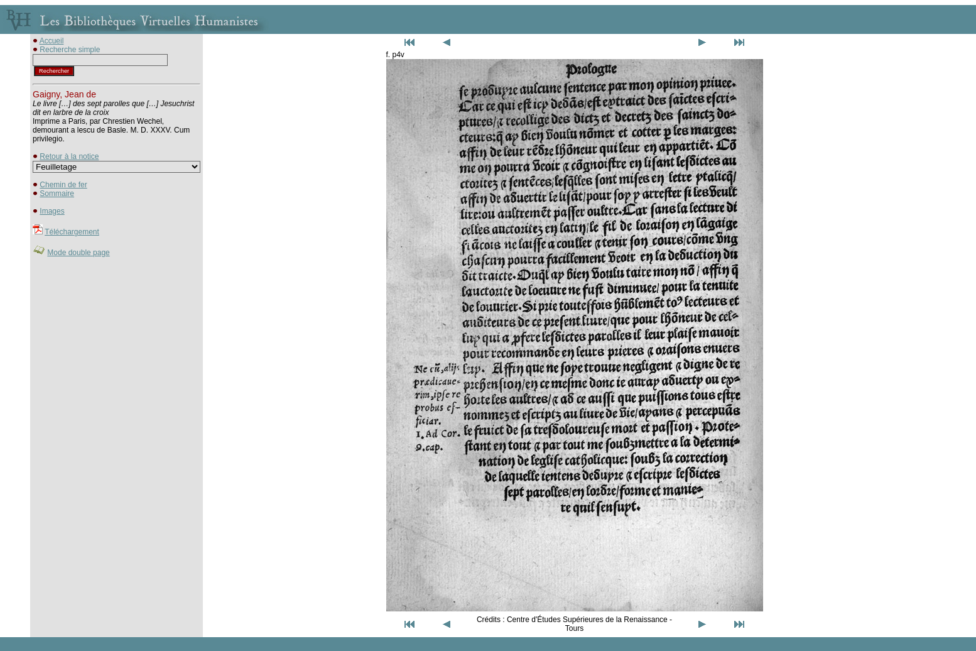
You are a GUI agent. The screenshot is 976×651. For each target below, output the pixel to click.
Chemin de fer (63, 184)
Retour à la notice (69, 156)
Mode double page (78, 252)
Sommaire (57, 193)
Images (52, 211)
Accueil (52, 40)
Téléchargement (72, 231)
